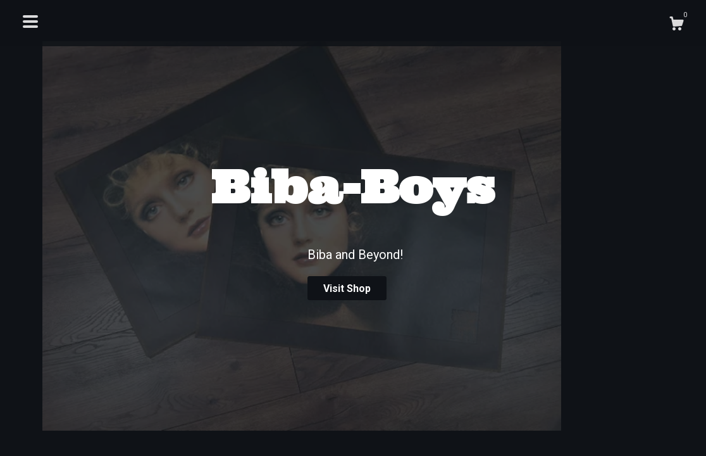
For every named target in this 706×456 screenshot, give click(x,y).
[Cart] (676, 25)
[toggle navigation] (30, 21)
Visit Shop (347, 288)
